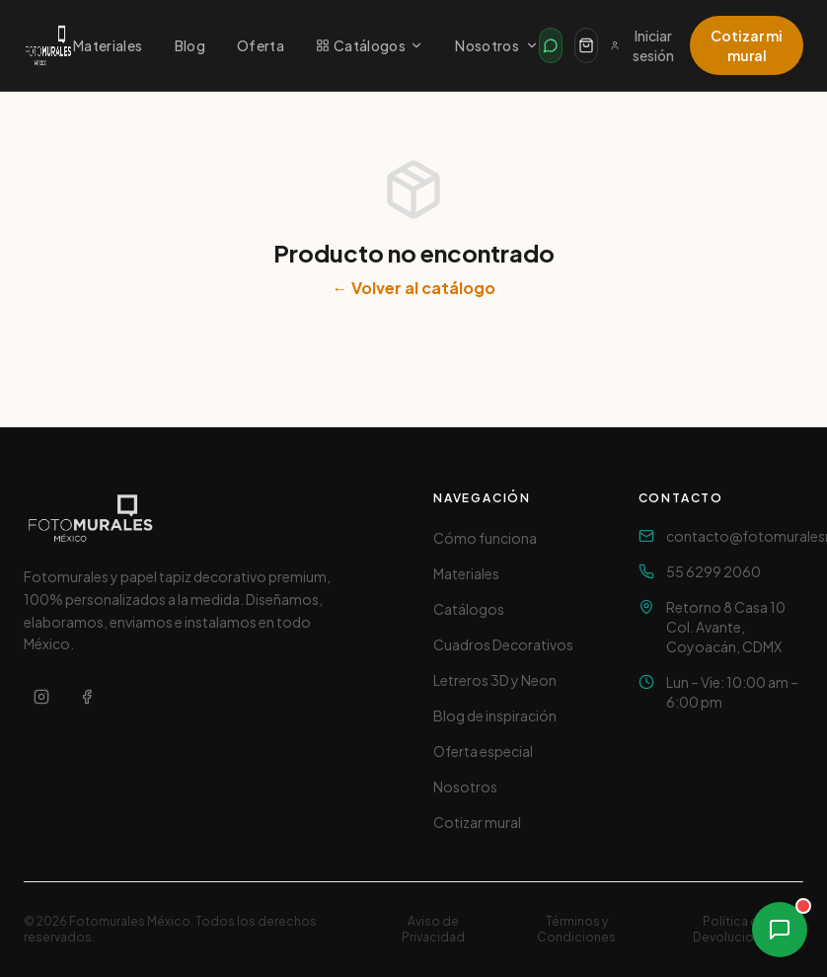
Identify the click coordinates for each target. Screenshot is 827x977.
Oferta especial (483, 751)
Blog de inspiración (495, 715)
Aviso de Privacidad (433, 929)
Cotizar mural (477, 822)
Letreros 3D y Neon (495, 680)
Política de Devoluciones (734, 929)
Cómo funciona (485, 538)
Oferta (260, 45)
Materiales (108, 45)
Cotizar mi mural (747, 45)
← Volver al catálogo (414, 287)
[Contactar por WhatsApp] (551, 45)
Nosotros (497, 45)
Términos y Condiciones (576, 929)
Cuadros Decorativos (503, 644)
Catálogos (369, 45)
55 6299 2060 (713, 571)
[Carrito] (586, 45)
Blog (190, 45)
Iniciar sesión (641, 45)
